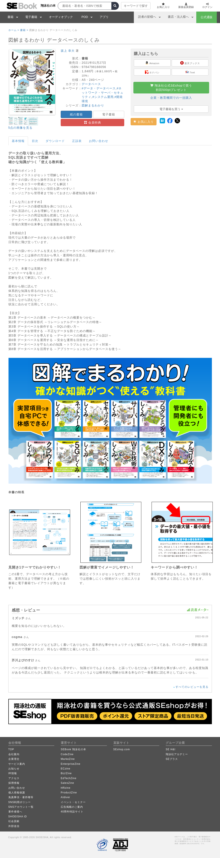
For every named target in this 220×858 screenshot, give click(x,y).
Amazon (152, 63)
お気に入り (143, 121)
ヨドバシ (152, 72)
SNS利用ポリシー (19, 802)
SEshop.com (121, 749)
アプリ (104, 17)
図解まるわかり (93, 105)
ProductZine (69, 792)
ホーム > (13, 30)
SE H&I (170, 749)
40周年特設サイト (72, 811)
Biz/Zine (66, 773)
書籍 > (24, 30)
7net (190, 72)
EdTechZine (68, 778)
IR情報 (12, 773)
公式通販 (207, 17)
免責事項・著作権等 (20, 797)
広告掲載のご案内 (72, 806)
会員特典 (92, 122)
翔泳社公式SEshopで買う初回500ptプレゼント (171, 88)
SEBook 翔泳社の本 (73, 749)
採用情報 (13, 782)
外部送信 (13, 826)
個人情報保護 (16, 792)
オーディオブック (61, 17)
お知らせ (13, 768)
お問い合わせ (98, 141)
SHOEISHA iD (17, 816)
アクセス (13, 778)
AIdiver (65, 797)
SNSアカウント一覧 (21, 806)
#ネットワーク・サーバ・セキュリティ (102, 93)
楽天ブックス (190, 63)
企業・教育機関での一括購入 (171, 97)
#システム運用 (103, 97)
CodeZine (67, 754)
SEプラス (172, 759)
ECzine (65, 768)
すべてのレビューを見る (192, 686)
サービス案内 (16, 763)
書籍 (10, 17)
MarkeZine (68, 759)
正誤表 (77, 141)
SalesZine (67, 782)
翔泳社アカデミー (177, 754)
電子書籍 (31, 17)
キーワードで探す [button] (136, 5)
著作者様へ (15, 811)
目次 (35, 141)
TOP (11, 749)
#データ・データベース (99, 88)
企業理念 (13, 759)
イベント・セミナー (73, 802)
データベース (91, 84)
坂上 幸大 (68, 50)
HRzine (65, 787)
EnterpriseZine (70, 763)
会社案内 (13, 754)
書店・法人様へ (178, 16)
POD (84, 17)
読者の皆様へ (147, 16)
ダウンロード (55, 141)
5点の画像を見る (20, 127)
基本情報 (18, 141)
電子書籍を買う (171, 109)
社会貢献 (13, 821)
